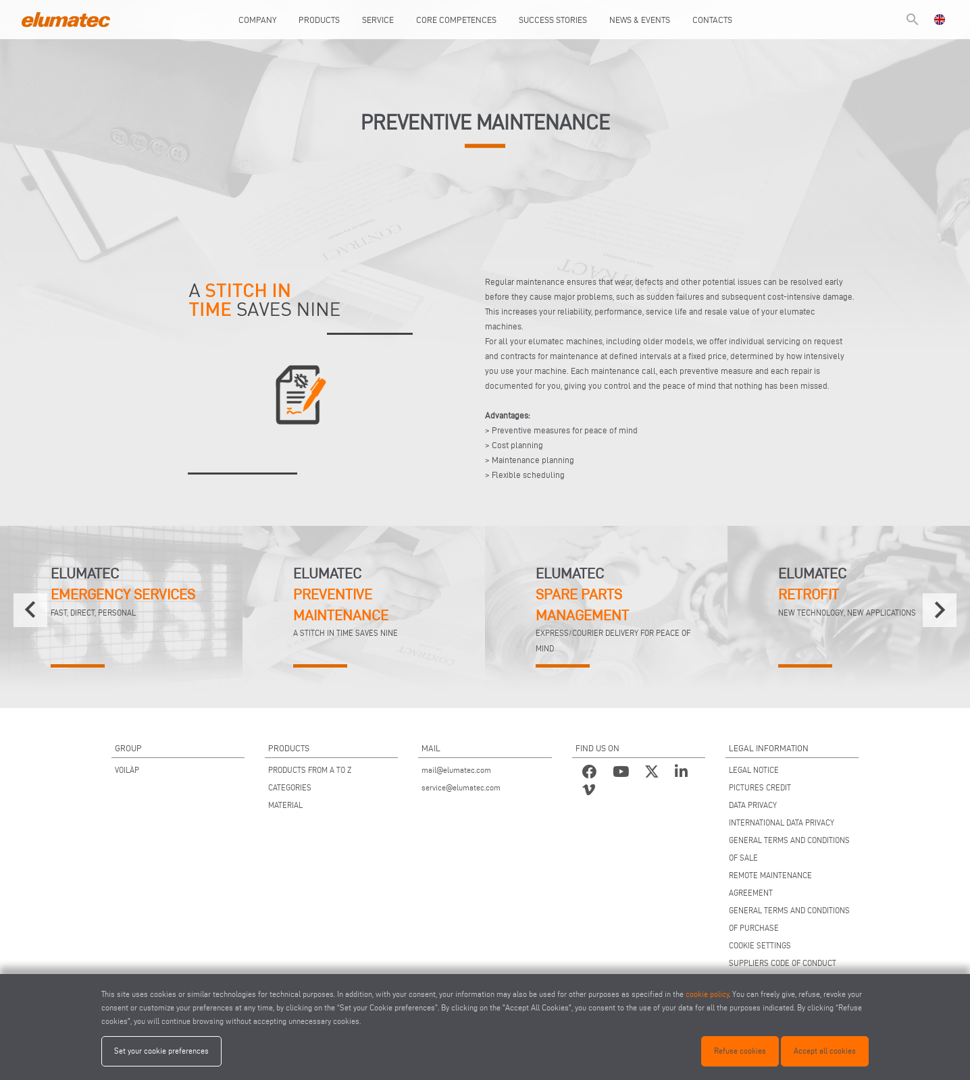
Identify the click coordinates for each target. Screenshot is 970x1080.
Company (257, 19)
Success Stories (553, 19)
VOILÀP (127, 769)
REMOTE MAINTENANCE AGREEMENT (770, 884)
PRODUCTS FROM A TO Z (309, 769)
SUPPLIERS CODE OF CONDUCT (782, 963)
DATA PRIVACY (753, 805)
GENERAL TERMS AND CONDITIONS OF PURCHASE (789, 919)
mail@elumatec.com (456, 769)
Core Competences (456, 19)
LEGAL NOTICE (754, 769)
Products (319, 19)
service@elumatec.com (461, 787)
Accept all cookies (825, 1050)
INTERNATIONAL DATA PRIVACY (781, 822)
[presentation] (30, 610)
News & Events (639, 19)
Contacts (712, 19)
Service (378, 19)
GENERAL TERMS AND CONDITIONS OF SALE (789, 849)
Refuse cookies (740, 1050)
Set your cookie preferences (161, 1050)
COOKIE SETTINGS (760, 945)
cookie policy (707, 994)
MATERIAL (285, 805)
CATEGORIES (289, 787)
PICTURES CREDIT (760, 787)
